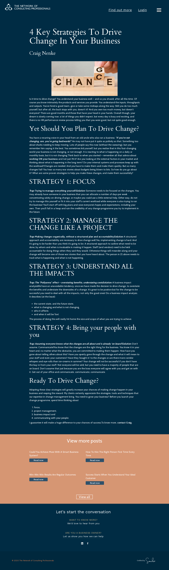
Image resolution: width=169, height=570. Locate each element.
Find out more (120, 10)
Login (142, 10)
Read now (38, 460)
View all (84, 497)
